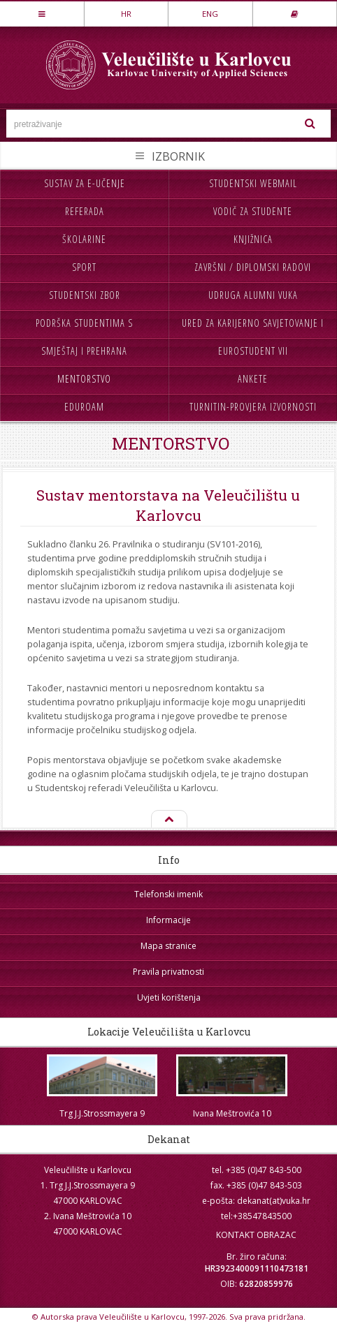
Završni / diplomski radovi (252, 267)
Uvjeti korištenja (169, 997)
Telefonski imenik (168, 894)
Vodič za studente (252, 211)
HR (126, 13)
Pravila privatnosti (168, 972)
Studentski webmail (253, 183)
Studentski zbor (84, 295)
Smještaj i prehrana (84, 351)
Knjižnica (253, 239)
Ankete (253, 378)
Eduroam (84, 406)
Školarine (84, 239)
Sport (84, 267)
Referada (84, 211)
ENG (210, 13)
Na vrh (168, 819)
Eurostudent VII (253, 351)
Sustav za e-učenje (84, 183)
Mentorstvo (84, 378)
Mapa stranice (168, 946)
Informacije (168, 920)
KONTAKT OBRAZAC (256, 1235)
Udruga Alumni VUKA (253, 295)
